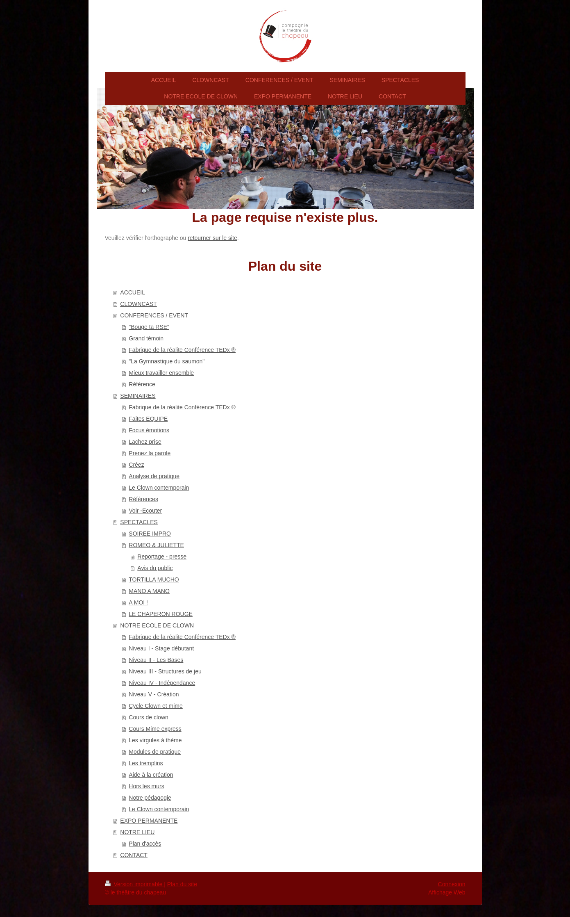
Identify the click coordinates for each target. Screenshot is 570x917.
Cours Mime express (155, 728)
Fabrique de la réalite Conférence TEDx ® (182, 350)
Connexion (452, 884)
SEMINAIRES (137, 395)
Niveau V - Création (154, 694)
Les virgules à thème (155, 740)
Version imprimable (134, 884)
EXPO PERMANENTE (148, 820)
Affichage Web (447, 892)
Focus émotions (149, 430)
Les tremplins (146, 763)
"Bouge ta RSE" (149, 327)
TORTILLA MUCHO (154, 579)
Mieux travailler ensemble (161, 373)
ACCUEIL (132, 292)
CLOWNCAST (138, 304)
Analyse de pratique (154, 476)
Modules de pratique (155, 751)
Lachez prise (145, 441)
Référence (142, 384)
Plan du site (182, 884)
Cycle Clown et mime (155, 706)
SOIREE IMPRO (150, 533)
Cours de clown (148, 717)
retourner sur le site (212, 238)
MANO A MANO (149, 591)
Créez (136, 464)
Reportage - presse (161, 556)
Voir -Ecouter (145, 510)
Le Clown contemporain (159, 487)
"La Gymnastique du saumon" (166, 361)
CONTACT (134, 855)
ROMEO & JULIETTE (156, 545)
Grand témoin (146, 338)
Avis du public (155, 568)
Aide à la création (151, 774)
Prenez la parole (149, 453)
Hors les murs (146, 786)
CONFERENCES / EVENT (154, 315)
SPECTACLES (139, 522)
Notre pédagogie (150, 797)
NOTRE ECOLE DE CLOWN (157, 625)
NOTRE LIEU (137, 832)
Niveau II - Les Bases (156, 660)
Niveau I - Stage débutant (161, 648)
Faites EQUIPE (148, 418)
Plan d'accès (145, 843)
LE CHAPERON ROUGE (161, 614)
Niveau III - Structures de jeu (165, 671)
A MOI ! (138, 602)
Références (143, 499)
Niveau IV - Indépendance (162, 683)
